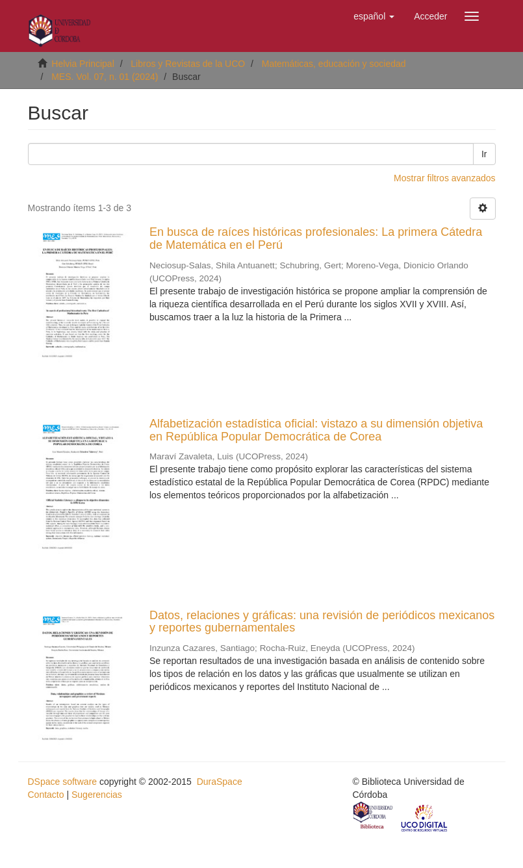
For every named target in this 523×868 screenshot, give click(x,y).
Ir (484, 154)
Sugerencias (96, 794)
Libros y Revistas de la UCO (188, 63)
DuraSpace (219, 781)
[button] (374, 16)
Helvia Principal (82, 63)
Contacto (46, 794)
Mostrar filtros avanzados (444, 178)
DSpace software (62, 781)
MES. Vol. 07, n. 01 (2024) (104, 76)
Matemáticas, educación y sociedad (334, 63)
